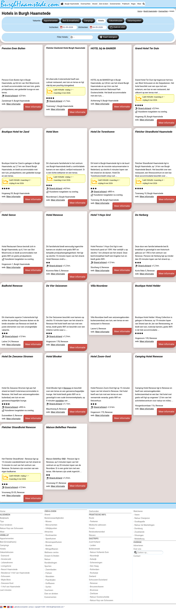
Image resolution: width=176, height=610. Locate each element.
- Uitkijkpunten (51, 528)
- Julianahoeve (6, 562)
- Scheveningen (95, 562)
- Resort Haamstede (8, 569)
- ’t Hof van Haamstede (10, 587)
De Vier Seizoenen (56, 285)
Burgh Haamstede (72, 4)
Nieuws (92, 535)
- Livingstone (5, 566)
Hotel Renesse (54, 214)
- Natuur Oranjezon (142, 518)
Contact (137, 556)
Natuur (48, 559)
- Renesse (93, 583)
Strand (94, 4)
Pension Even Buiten (13, 48)
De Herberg (141, 214)
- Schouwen (5, 576)
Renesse (67, 388)
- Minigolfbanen (51, 549)
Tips (2, 521)
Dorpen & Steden (52, 556)
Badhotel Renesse (12, 285)
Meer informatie (13, 104)
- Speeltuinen (50, 539)
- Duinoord (4, 556)
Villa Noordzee (99, 285)
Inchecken (54, 27)
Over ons (137, 549)
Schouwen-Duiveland (98, 580)
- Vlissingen (139, 535)
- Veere (137, 515)
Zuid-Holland (94, 542)
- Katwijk (92, 559)
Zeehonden (94, 511)
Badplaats (4, 518)
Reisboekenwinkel (97, 532)
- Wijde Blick (5, 580)
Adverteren (138, 545)
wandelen (60, 401)
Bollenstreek (94, 549)
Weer (139, 4)
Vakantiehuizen (116, 21)
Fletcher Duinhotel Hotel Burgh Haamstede (65, 48)
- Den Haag (94, 566)
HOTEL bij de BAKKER (103, 48)
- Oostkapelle (139, 521)
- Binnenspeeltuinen (53, 542)
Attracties (49, 532)
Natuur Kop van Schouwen (11, 528)
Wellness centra (51, 552)
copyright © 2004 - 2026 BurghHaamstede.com (49, 607)
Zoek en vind (117, 27)
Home (2, 511)
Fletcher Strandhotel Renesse (19, 427)
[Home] (62, 4)
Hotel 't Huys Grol (101, 214)
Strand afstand (11, 96)
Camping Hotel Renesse (149, 356)
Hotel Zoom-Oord (101, 356)
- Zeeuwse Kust (6, 583)
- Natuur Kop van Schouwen (101, 600)
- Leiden (92, 545)
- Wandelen (49, 576)
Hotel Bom (52, 131)
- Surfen (48, 587)
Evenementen (115, 4)
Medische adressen (97, 525)
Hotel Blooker (54, 356)
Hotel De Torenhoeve (103, 131)
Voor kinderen (6, 525)
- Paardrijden (50, 580)
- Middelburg (139, 539)
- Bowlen (48, 545)
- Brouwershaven (96, 587)
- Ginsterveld (5, 559)
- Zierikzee (93, 593)
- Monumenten (51, 525)
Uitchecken (83, 27)
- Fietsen (48, 573)
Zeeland (92, 576)
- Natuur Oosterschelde (99, 597)
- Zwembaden (51, 569)
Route (91, 518)
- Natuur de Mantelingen (144, 525)
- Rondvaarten (51, 535)
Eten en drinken (51, 594)
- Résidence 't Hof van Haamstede (15, 573)
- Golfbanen (50, 583)
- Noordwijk (94, 556)
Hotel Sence (9, 214)
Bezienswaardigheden (54, 518)
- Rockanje (93, 573)
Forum (92, 528)
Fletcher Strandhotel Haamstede (153, 131)
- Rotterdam (94, 569)
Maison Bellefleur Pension (61, 427)
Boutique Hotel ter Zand (15, 131)
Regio (133, 4)
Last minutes (5, 590)
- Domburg (138, 528)
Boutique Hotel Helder (147, 285)
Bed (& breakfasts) (71, 21)
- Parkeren (93, 521)
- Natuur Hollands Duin (99, 552)
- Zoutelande (139, 532)
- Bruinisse (93, 590)
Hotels (101, 21)
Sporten (48, 566)
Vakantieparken (134, 21)
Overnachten (85, 4)
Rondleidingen (51, 563)
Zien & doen (103, 4)
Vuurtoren (49, 590)
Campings (88, 21)
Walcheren (138, 511)
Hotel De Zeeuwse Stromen (17, 356)
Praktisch (125, 4)
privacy (31, 607)
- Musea (48, 521)
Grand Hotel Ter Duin (147, 48)
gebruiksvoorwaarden (21, 607)
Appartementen (50, 21)
